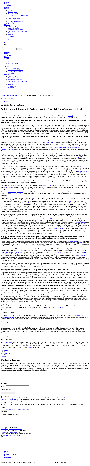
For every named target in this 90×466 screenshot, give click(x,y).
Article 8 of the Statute (25, 141)
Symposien (7, 5)
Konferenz (11, 34)
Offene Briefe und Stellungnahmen (18, 15)
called (28, 203)
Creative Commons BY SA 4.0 (45, 464)
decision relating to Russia (15, 192)
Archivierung (12, 36)
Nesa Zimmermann (6, 342)
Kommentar (5, 385)
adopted (8, 187)
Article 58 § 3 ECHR (80, 222)
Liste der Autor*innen (14, 18)
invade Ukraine (72, 241)
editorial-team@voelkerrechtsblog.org (12, 437)
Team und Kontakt (13, 28)
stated (33, 198)
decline (60, 252)
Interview (7, 101)
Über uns (7, 25)
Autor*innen (8, 17)
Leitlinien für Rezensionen (15, 21)
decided (70, 116)
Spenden (6, 39)
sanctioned (38, 265)
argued (79, 157)
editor (31, 347)
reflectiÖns (11, 23)
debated (82, 166)
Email (2, 409)
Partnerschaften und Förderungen (17, 31)
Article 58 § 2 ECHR (58, 228)
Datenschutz (7, 460)
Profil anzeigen (5, 322)
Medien (6, 7)
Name (3, 388)
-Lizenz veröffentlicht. (60, 464)
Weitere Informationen (7, 426)
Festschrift (7, 2)
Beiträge (6, 4)
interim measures (6, 252)
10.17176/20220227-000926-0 (54, 307)
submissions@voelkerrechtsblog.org (11, 403)
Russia (85, 252)
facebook (3, 353)
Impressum (11, 38)
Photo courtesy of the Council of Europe (12, 95)
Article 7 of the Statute (47, 219)
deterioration (81, 255)
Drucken (3, 356)
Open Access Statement (14, 33)
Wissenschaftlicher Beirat (15, 29)
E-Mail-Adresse (6, 392)
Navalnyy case (19, 252)
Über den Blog (12, 26)
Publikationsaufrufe (13, 13)
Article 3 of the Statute (48, 142)
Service (6, 8)
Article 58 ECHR (42, 220)
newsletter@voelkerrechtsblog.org (10, 434)
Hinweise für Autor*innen (15, 20)
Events (10, 10)
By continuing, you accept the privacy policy (16, 411)
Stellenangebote (12, 12)
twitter (8, 353)
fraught (81, 242)
